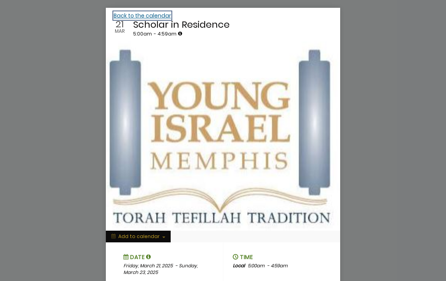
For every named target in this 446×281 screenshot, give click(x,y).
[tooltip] (180, 33)
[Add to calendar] (138, 236)
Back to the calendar (142, 16)
